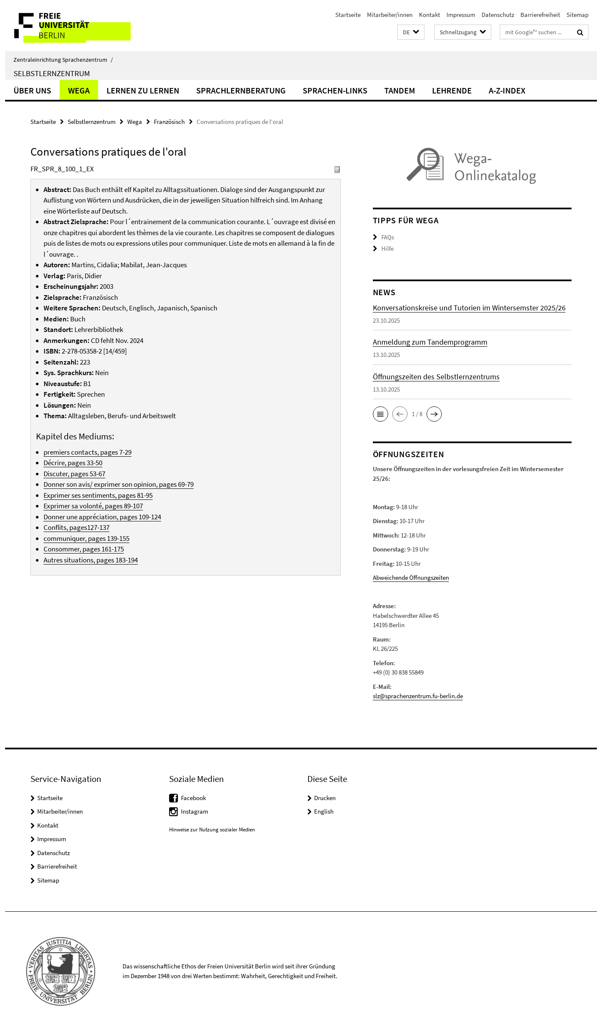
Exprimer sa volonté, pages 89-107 (93, 505)
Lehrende (452, 90)
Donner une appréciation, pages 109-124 (102, 516)
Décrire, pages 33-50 (73, 462)
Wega (79, 90)
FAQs (387, 237)
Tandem (399, 90)
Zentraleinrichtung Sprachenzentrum (63, 60)
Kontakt (429, 15)
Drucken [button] (325, 798)
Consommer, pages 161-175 (84, 549)
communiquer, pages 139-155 (86, 538)
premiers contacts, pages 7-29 (87, 452)
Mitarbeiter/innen (390, 15)
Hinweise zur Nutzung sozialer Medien (212, 829)
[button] (410, 32)
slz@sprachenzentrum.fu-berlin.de (418, 696)
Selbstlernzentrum (52, 73)
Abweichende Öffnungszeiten (411, 577)
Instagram (194, 811)
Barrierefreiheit (540, 15)
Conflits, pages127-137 (76, 527)
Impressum (460, 15)
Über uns (32, 90)
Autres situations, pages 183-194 (91, 560)
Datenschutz (498, 15)
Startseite (348, 15)
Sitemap (577, 15)
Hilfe (387, 248)
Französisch (169, 122)
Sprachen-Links (335, 90)
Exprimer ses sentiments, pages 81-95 (98, 495)
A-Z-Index (507, 90)
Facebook (193, 798)
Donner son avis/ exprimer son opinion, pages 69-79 (119, 484)
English (324, 811)
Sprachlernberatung (241, 90)
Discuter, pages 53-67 (74, 473)
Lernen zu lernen (143, 90)
